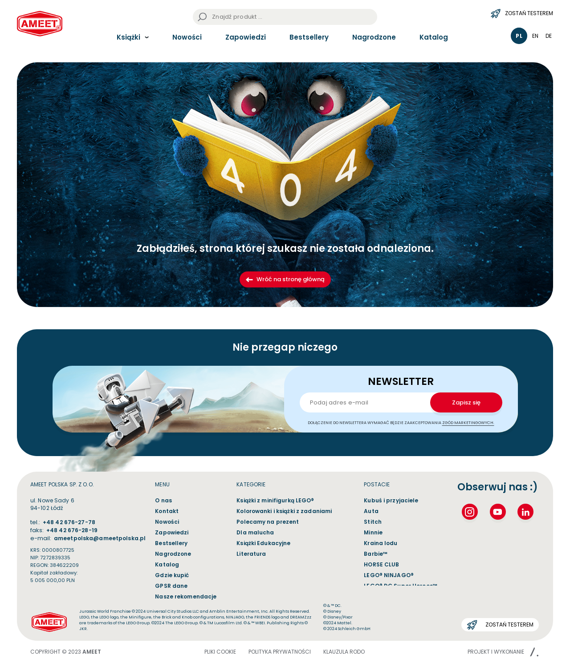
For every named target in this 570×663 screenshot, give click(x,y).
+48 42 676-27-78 (69, 522)
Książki (128, 37)
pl (519, 36)
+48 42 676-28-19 (72, 530)
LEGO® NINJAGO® (389, 575)
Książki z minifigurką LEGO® (275, 500)
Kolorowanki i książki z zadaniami (284, 511)
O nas (163, 500)
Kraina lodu (380, 543)
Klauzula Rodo (344, 651)
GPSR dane (171, 586)
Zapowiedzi (245, 37)
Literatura (251, 554)
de (549, 36)
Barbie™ (375, 554)
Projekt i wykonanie (503, 651)
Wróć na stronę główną (285, 279)
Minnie (373, 532)
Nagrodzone (374, 37)
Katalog (433, 37)
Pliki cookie (220, 651)
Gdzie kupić (172, 575)
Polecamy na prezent (267, 522)
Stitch (373, 522)
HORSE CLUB (381, 564)
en (535, 36)
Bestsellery (309, 37)
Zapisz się (466, 402)
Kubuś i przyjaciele (391, 500)
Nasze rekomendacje (185, 596)
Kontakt (167, 511)
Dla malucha (255, 532)
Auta (371, 511)
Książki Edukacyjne (263, 543)
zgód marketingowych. (468, 422)
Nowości (187, 37)
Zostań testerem (522, 13)
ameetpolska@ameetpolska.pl (100, 538)
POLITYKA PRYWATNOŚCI (279, 651)
